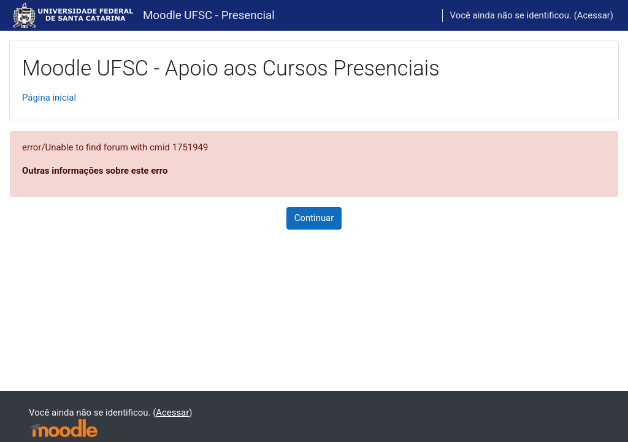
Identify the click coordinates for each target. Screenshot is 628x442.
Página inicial (49, 97)
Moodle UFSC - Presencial (209, 15)
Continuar (314, 217)
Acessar (593, 15)
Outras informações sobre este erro (94, 170)
